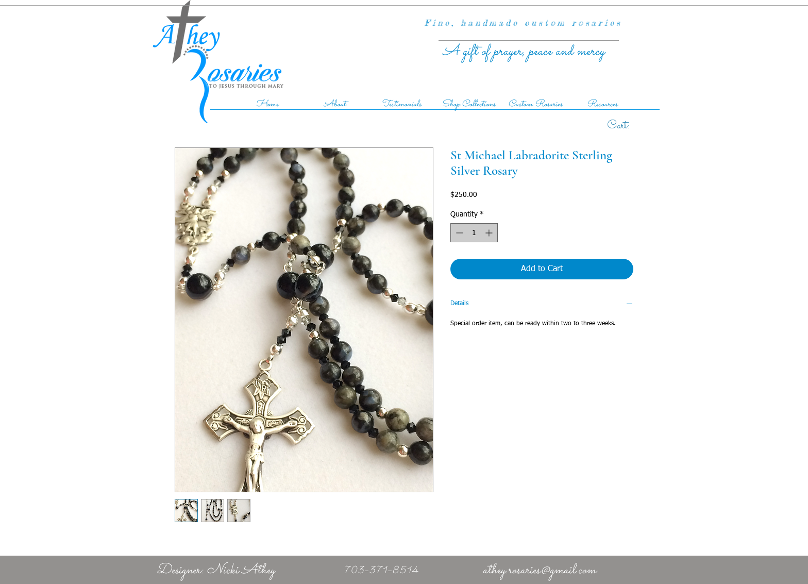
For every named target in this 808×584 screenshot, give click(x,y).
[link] (630, 124)
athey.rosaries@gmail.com (539, 570)
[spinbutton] (474, 233)
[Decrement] (458, 233)
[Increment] (489, 233)
